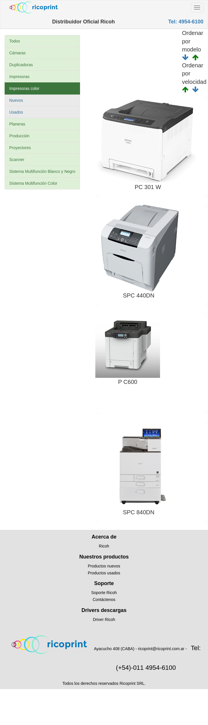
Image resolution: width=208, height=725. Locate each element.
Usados (16, 112)
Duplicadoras (21, 64)
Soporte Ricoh (104, 592)
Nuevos (16, 100)
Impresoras (19, 76)
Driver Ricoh (104, 619)
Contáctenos (104, 599)
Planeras (17, 124)
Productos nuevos (104, 566)
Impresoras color (24, 88)
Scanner (16, 159)
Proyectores (20, 147)
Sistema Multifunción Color (33, 183)
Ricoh (104, 546)
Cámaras (17, 53)
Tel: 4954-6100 (185, 22)
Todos (14, 41)
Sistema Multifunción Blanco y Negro (42, 171)
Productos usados (104, 573)
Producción (19, 136)
